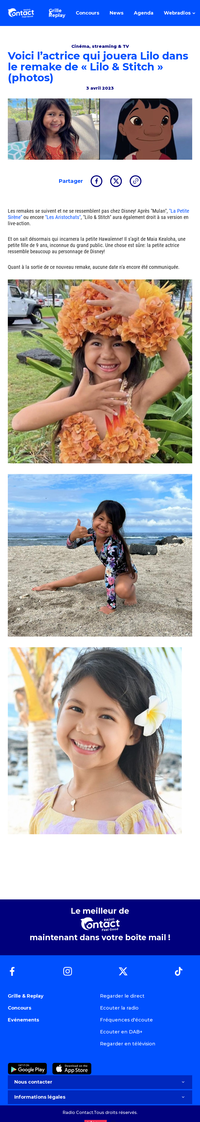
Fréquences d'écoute (126, 1020)
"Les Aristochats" (63, 217)
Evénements (23, 1020)
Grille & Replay (25, 996)
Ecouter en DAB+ (121, 1032)
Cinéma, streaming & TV (100, 46)
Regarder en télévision (127, 1044)
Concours (19, 1008)
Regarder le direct (122, 996)
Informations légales (100, 1097)
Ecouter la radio (119, 1008)
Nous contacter (100, 1082)
